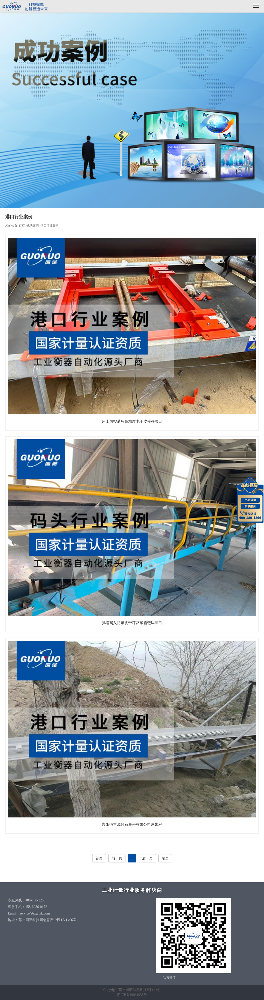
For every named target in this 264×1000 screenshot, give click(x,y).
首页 (22, 225)
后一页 (147, 858)
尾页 (165, 858)
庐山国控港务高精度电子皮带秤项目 (132, 421)
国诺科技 (25, 7)
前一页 (117, 858)
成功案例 (33, 225)
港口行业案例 (49, 225)
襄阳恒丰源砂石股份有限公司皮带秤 (132, 824)
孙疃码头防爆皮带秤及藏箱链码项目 (132, 623)
